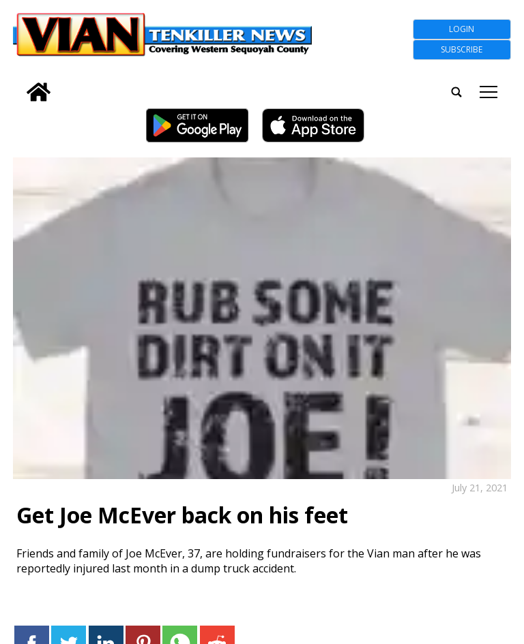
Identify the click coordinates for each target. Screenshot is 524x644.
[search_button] (18, 83)
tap (488, 92)
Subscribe (461, 49)
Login (461, 29)
